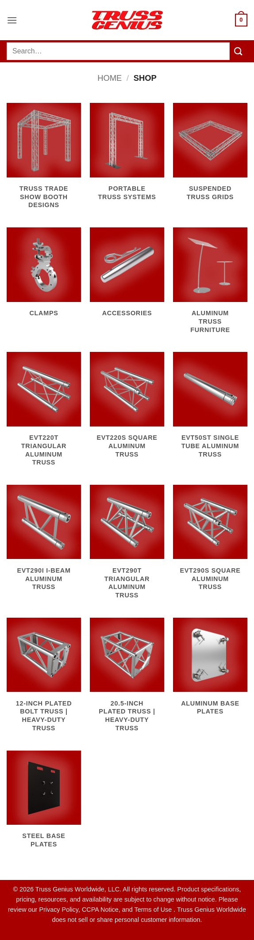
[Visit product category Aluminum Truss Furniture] (210, 285)
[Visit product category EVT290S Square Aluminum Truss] (210, 542)
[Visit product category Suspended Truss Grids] (210, 157)
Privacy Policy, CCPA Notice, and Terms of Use (106, 909)
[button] (12, 20)
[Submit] (238, 51)
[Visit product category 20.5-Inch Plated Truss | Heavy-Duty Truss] (127, 680)
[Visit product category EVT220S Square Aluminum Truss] (127, 410)
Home (109, 78)
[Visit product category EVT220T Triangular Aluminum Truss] (44, 414)
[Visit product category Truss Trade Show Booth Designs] (44, 161)
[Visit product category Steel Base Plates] (44, 804)
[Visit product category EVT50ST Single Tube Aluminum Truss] (210, 410)
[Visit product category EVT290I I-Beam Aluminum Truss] (44, 542)
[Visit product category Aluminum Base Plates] (210, 671)
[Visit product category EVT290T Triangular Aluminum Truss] (127, 547)
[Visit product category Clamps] (44, 277)
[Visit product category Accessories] (127, 277)
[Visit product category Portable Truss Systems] (127, 157)
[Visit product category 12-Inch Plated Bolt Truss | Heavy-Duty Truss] (44, 680)
